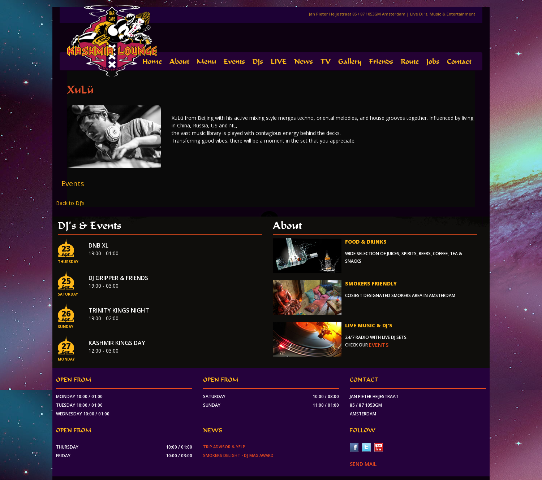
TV (326, 61)
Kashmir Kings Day (117, 343)
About (179, 61)
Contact (459, 61)
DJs (258, 61)
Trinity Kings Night (119, 310)
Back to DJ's (70, 203)
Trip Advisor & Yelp (224, 446)
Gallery (350, 61)
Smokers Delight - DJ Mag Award (238, 455)
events (378, 344)
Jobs (432, 61)
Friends (381, 61)
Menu (206, 61)
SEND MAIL (363, 464)
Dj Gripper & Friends (118, 278)
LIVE (279, 61)
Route (410, 61)
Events (234, 61)
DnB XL (98, 245)
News (303, 61)
